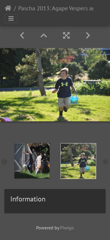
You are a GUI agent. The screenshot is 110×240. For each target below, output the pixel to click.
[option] (32, 160)
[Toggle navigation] (11, 18)
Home (8, 8)
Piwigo (67, 228)
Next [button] (106, 162)
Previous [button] (4, 162)
